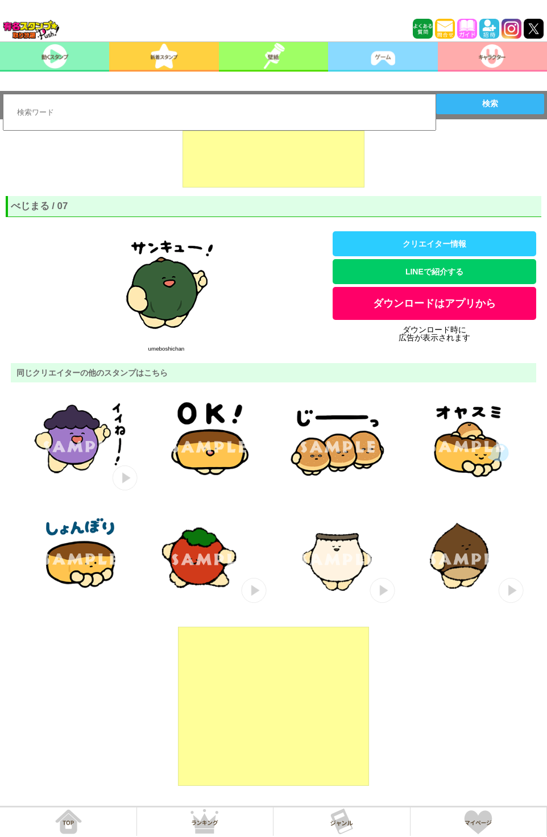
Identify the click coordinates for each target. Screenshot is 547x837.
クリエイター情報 (434, 243)
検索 (490, 103)
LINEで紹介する (434, 271)
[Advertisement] (273, 159)
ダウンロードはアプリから (434, 303)
